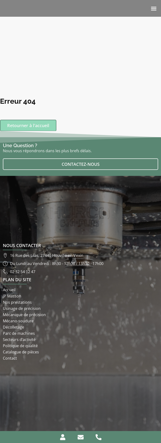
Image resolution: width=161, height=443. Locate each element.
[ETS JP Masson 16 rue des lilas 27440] (80, 396)
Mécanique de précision (24, 314)
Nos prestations (17, 302)
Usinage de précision (22, 308)
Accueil (9, 289)
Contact (10, 358)
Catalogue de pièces (21, 352)
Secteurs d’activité (19, 339)
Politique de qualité (20, 345)
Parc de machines (19, 333)
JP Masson (12, 296)
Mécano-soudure (18, 321)
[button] (153, 8)
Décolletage (13, 327)
